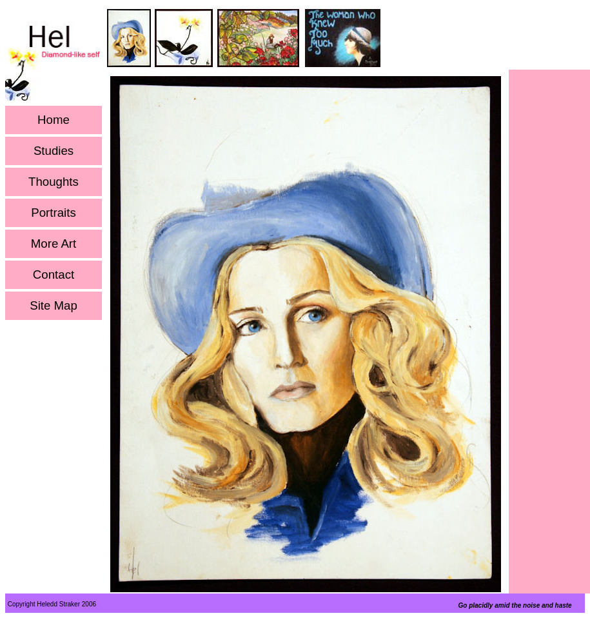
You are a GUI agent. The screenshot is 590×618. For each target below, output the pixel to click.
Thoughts (53, 182)
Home (53, 120)
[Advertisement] (549, 265)
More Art (54, 244)
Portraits (53, 213)
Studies (54, 151)
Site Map (53, 306)
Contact (53, 275)
